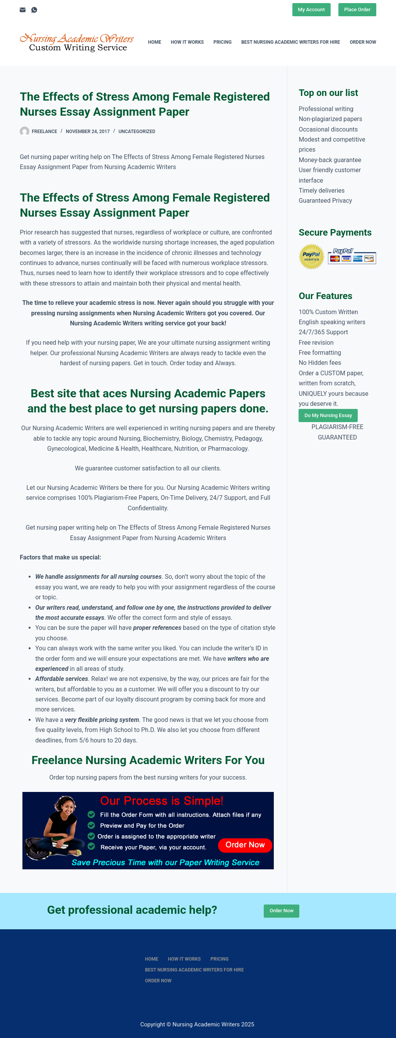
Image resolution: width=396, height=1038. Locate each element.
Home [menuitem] (154, 42)
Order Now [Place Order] (282, 910)
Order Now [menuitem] (363, 42)
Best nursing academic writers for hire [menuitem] (290, 42)
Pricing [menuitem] (222, 42)
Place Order (357, 9)
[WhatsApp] (34, 10)
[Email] (23, 10)
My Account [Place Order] (311, 9)
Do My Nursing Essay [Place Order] (328, 415)
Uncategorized (136, 131)
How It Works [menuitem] (187, 42)
